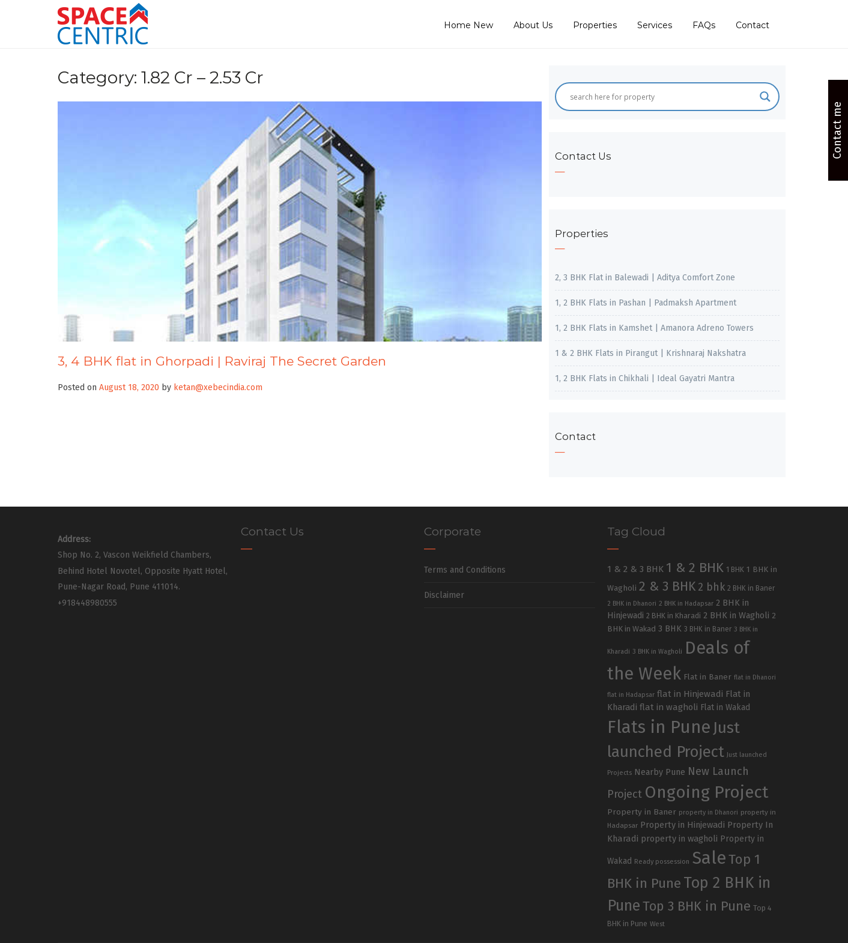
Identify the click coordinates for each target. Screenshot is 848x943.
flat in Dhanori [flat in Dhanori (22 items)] (755, 677)
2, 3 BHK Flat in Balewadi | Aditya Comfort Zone (645, 278)
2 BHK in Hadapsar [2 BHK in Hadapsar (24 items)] (686, 603)
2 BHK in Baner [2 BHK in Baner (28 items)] (751, 588)
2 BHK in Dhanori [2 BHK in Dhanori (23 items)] (631, 603)
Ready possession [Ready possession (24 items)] (661, 862)
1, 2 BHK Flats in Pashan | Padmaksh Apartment (645, 303)
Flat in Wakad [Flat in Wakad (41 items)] (725, 707)
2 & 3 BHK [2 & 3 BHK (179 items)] (667, 586)
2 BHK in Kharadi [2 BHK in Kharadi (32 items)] (673, 615)
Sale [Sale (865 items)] (709, 858)
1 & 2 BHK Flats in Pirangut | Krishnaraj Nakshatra (650, 353)
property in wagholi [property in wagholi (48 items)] (679, 838)
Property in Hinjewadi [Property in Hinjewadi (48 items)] (682, 824)
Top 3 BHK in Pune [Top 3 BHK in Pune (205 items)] (697, 906)
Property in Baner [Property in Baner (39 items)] (641, 812)
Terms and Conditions (465, 570)
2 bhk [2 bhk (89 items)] (711, 587)
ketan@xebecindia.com (218, 387)
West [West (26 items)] (657, 924)
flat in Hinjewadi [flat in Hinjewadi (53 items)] (690, 693)
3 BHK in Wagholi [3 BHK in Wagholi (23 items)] (657, 651)
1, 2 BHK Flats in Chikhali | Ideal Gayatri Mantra (644, 378)
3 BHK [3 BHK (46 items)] (670, 629)
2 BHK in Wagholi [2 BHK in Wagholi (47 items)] (736, 615)
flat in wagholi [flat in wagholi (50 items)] (669, 707)
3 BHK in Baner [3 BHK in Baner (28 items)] (707, 629)
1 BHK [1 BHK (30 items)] (735, 569)
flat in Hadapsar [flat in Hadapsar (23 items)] (631, 695)
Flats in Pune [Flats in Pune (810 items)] (658, 727)
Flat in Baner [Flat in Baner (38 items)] (707, 677)
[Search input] (662, 96)
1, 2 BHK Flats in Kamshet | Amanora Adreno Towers (654, 328)
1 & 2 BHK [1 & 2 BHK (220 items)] (695, 567)
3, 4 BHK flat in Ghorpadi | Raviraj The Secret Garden (222, 361)
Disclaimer (444, 595)
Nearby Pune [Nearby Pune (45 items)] (659, 772)
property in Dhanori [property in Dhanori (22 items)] (708, 812)
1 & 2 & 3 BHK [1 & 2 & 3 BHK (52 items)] (635, 569)
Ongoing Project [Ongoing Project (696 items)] (706, 792)
